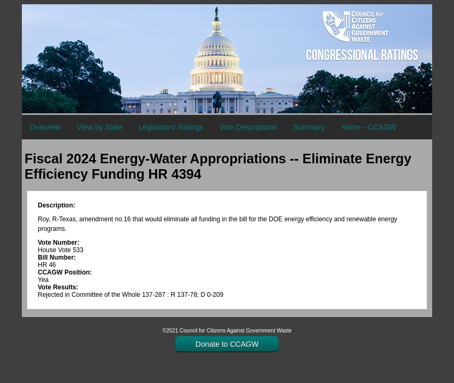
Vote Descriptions (248, 127)
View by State (99, 127)
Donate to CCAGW (227, 344)
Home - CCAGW (368, 127)
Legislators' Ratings (171, 127)
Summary (309, 127)
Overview (45, 127)
